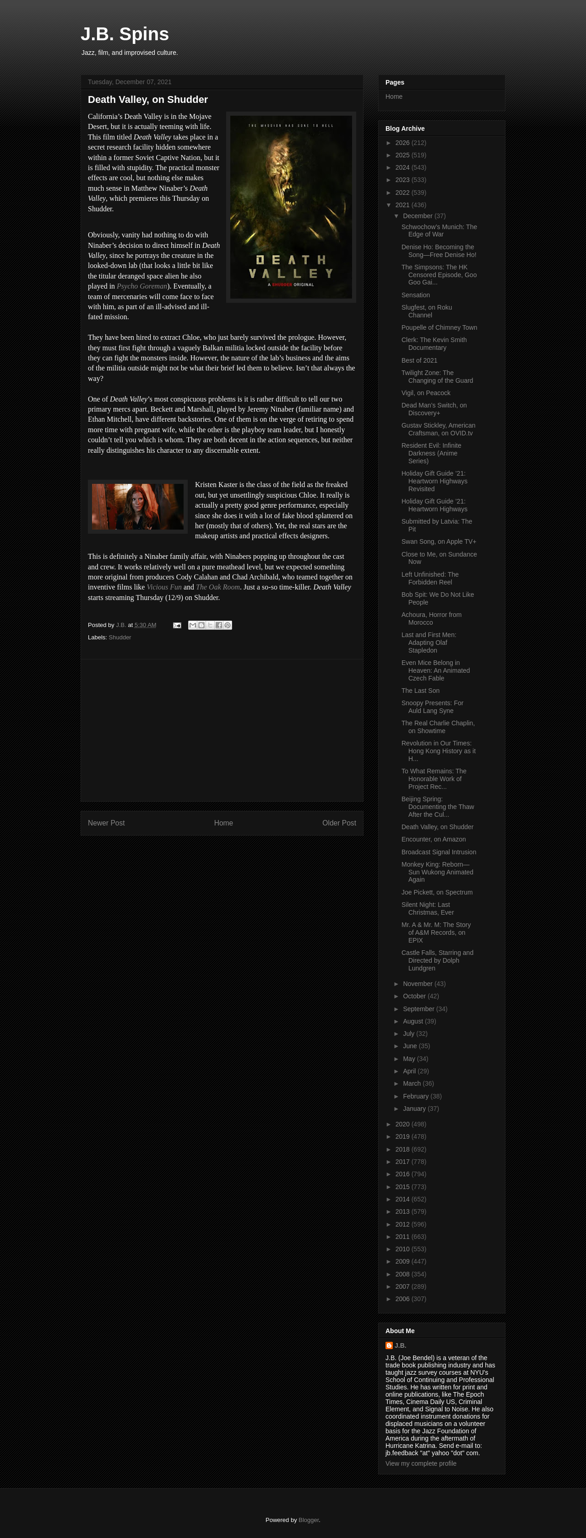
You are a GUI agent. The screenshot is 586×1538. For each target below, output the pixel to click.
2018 (404, 1149)
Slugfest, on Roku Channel (427, 311)
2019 (404, 1136)
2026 (404, 142)
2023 (404, 179)
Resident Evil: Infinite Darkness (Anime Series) (431, 453)
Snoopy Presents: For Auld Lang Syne (432, 706)
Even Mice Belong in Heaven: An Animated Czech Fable (436, 670)
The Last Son (421, 690)
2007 (404, 1286)
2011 (404, 1236)
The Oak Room (218, 587)
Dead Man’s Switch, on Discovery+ (434, 409)
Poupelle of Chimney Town (439, 327)
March (413, 1083)
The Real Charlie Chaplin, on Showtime (438, 726)
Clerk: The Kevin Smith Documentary (434, 343)
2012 (404, 1224)
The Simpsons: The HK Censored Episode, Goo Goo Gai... (439, 274)
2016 (404, 1174)
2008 (404, 1274)
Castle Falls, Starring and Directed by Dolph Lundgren (437, 960)
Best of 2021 (420, 360)
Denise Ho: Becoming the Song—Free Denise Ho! (439, 250)
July (409, 1033)
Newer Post (106, 823)
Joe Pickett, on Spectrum (437, 892)
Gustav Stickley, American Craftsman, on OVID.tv (439, 429)
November (418, 983)
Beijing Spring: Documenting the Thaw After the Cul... (438, 806)
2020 (404, 1124)
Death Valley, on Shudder (437, 827)
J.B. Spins (125, 34)
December (418, 216)
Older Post (339, 823)
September (419, 1009)
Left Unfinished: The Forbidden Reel (430, 578)
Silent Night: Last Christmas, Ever (428, 908)
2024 (404, 167)
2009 (404, 1261)
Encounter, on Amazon (434, 839)
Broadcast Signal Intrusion (439, 852)
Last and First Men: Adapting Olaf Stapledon (429, 642)
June (410, 1046)
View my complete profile (420, 1463)
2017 (404, 1161)
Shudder (120, 637)
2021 (404, 205)
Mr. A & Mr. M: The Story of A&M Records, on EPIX (436, 932)
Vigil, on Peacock (426, 393)
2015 (404, 1186)
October (415, 996)
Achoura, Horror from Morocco (431, 618)
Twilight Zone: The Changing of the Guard (437, 376)
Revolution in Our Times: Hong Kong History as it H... (439, 751)
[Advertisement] (222, 730)
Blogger (308, 1520)
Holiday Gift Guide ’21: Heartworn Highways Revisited (434, 481)
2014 (404, 1199)
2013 (404, 1211)
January (415, 1108)
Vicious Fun (164, 587)
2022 (404, 192)
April (410, 1071)
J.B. (401, 1345)
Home (223, 823)
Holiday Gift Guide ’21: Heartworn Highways (434, 505)
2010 (404, 1249)
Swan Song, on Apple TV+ (439, 541)
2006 (404, 1298)
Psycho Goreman (142, 286)
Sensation (416, 295)
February (416, 1096)
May (410, 1058)
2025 (404, 155)
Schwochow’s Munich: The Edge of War (439, 230)
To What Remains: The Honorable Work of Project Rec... (434, 778)
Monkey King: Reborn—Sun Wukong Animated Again (437, 872)
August (413, 1021)
